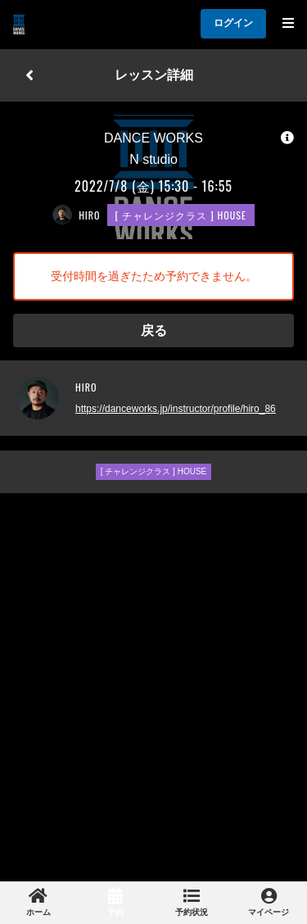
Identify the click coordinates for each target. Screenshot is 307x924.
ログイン (233, 23)
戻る (154, 330)
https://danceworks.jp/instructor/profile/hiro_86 (175, 408)
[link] (38, 902)
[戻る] (29, 75)
